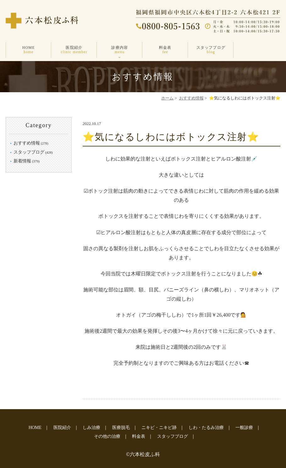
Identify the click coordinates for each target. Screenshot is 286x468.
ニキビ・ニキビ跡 (159, 427)
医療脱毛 (121, 427)
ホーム (167, 98)
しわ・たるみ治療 (206, 427)
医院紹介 (74, 49)
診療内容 (119, 49)
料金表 (165, 49)
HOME (28, 49)
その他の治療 (107, 436)
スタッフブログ (211, 49)
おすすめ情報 (191, 98)
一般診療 (244, 427)
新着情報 (22, 161)
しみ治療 (91, 427)
